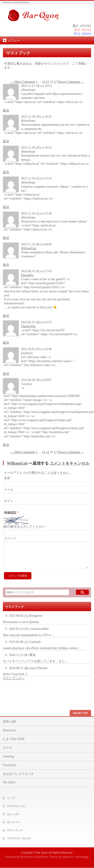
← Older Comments (22, 81)
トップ (11, 798)
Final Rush (9, 765)
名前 (7, 478)
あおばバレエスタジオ (18, 773)
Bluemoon (9, 730)
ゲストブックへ (14, 683)
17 (55, 81)
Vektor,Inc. (68, 856)
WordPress (27, 856)
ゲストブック (15, 830)
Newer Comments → (71, 81)
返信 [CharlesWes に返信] (6, 342)
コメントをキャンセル (69, 463)
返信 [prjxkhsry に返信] (6, 373)
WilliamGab (28, 248)
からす (7, 747)
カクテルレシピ (16, 806)
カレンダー (13, 814)
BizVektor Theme (47, 856)
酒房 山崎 (9, 721)
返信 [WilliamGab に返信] (6, 264)
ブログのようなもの (19, 838)
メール (8, 489)
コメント (10, 538)
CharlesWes (28, 326)
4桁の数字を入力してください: (24, 526)
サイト (8, 501)
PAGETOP (80, 713)
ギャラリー (13, 822)
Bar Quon (42, 852)
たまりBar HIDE (14, 739)
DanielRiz (27, 275)
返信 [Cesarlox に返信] (6, 444)
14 (43, 81)
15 (47, 81)
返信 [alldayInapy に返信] (6, 110)
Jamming (8, 756)
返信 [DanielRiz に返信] (6, 315)
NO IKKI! (9, 782)
